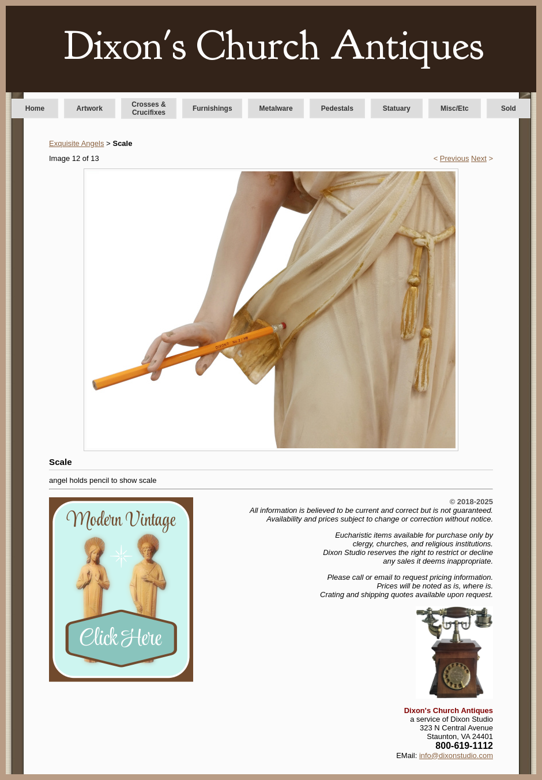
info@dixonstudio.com (456, 755)
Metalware (276, 108)
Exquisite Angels (76, 143)
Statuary (397, 108)
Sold (508, 108)
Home (34, 108)
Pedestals (337, 108)
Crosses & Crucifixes (148, 108)
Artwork (90, 108)
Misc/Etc (455, 108)
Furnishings (212, 108)
